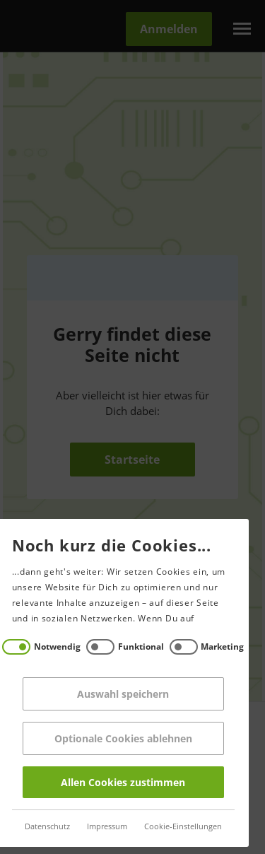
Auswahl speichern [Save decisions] (112, 694)
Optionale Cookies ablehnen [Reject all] (112, 738)
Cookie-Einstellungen (172, 826)
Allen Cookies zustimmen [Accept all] (112, 782)
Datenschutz (36, 826)
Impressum (96, 826)
